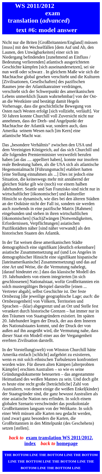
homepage (67, 443)
